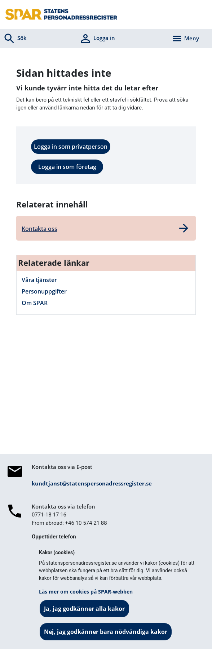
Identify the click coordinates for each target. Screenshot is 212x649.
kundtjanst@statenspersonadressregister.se (92, 483)
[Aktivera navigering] (185, 38)
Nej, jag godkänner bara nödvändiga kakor (105, 632)
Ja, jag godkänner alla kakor (84, 609)
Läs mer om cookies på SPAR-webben (86, 591)
